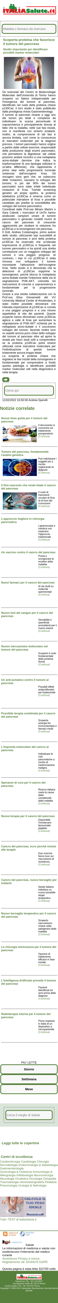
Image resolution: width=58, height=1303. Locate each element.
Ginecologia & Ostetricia (16, 1171)
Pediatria (51, 1182)
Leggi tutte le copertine (20, 1143)
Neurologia (7, 1178)
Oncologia (35, 1178)
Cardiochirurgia (10, 1161)
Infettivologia (24, 1175)
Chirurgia (43, 1161)
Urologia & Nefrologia (32, 1185)
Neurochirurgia (43, 1175)
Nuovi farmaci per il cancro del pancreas (28, 582)
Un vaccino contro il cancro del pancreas (28, 552)
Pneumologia (8, 1185)
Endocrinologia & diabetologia (38, 1165)
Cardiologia (28, 1161)
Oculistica (21, 1178)
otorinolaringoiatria (32, 1182)
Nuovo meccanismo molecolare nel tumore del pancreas (24, 648)
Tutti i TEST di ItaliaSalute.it (18, 1219)
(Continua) (44, 436)
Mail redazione (46, 1286)
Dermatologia (9, 1165)
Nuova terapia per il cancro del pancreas (28, 816)
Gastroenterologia (12, 1168)
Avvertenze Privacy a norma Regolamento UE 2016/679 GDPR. (25, 1260)
